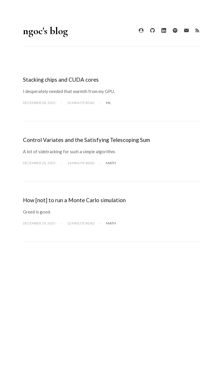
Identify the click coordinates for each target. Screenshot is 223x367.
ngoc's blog (45, 31)
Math (111, 163)
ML (108, 103)
